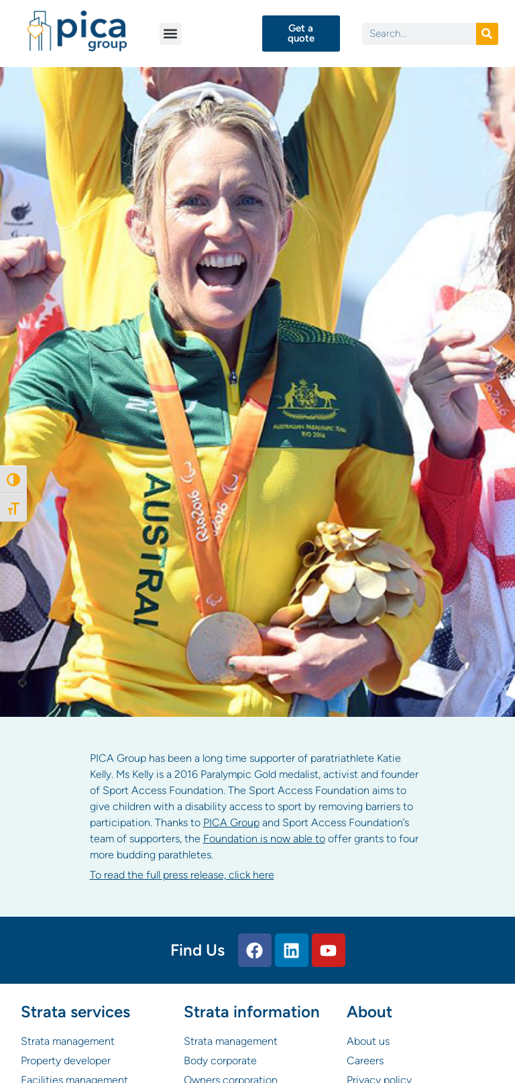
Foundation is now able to (264, 838)
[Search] (487, 34)
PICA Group (231, 822)
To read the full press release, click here (182, 874)
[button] (171, 34)
